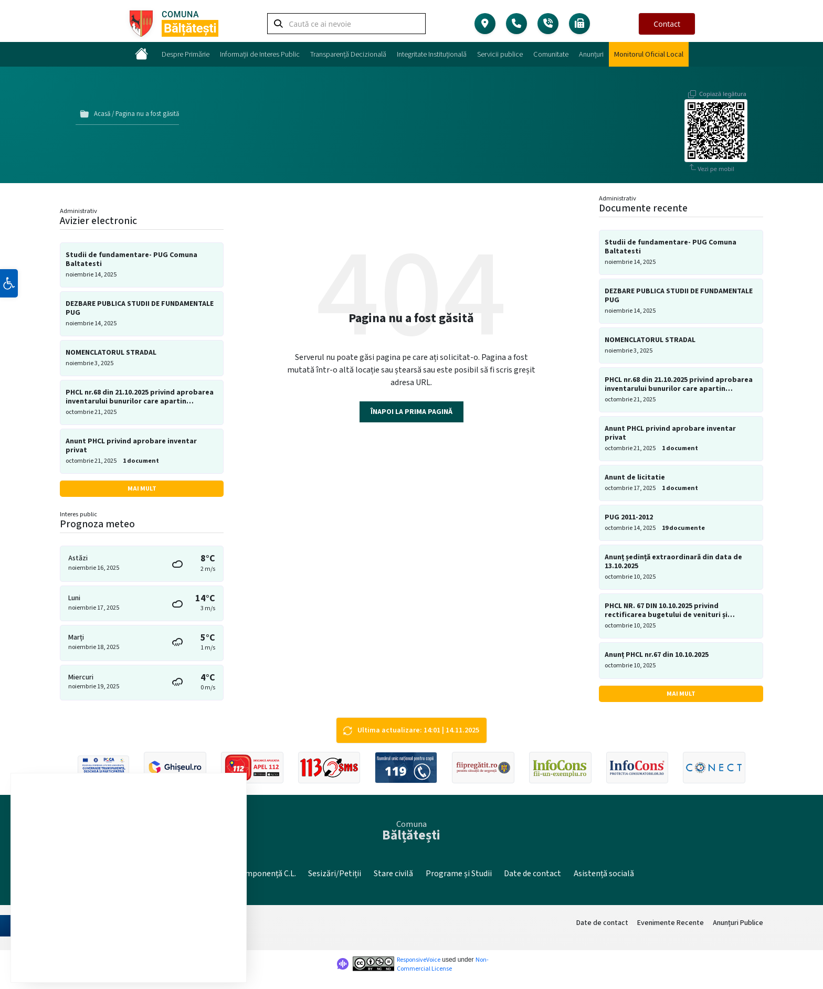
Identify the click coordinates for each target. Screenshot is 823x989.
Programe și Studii (459, 873)
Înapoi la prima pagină (411, 410)
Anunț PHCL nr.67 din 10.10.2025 (657, 652)
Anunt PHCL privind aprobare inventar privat (131, 444)
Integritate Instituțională (432, 54)
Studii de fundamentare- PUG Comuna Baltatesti (131, 257)
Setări (198, 951)
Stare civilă (393, 873)
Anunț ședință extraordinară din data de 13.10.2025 (673, 560)
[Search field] (346, 25)
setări (172, 925)
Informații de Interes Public (260, 54)
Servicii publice (500, 54)
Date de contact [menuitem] (602, 922)
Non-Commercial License (443, 964)
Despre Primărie (185, 54)
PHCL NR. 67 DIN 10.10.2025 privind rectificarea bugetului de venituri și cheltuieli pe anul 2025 (666, 609)
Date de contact (532, 873)
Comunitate (550, 54)
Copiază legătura (722, 86)
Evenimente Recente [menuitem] (670, 922)
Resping (138, 951)
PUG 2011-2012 (629, 515)
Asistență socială (604, 873)
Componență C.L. (266, 873)
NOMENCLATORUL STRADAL (111, 350)
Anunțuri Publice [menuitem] (738, 922)
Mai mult (142, 486)
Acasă (102, 113)
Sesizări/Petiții (334, 873)
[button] (9, 306)
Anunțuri (591, 54)
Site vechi (206, 873)
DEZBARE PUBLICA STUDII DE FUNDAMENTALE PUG (140, 306)
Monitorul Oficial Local (648, 54)
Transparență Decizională (348, 54)
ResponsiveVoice (418, 959)
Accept (77, 951)
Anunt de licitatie (635, 475)
